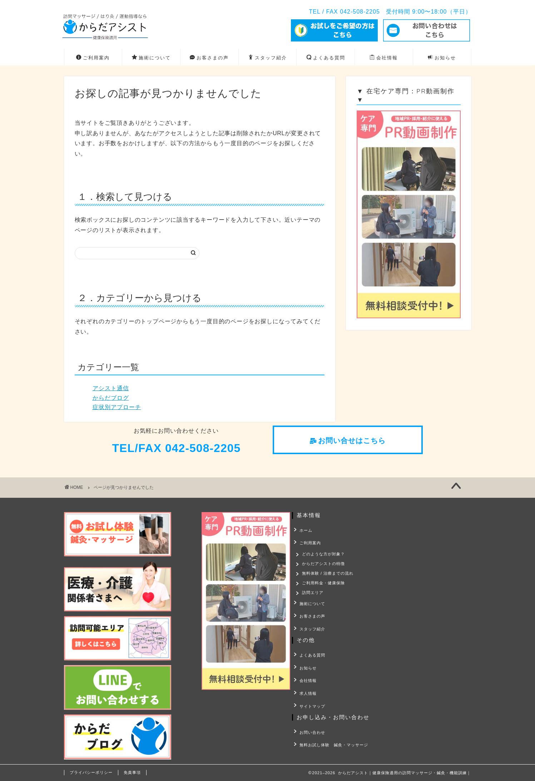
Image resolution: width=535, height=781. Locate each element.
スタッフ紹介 (267, 58)
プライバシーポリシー (91, 772)
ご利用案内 (93, 58)
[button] (348, 441)
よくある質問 (325, 58)
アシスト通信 (111, 388)
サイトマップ (310, 699)
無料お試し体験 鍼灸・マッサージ (331, 737)
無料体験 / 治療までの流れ (328, 573)
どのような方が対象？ (324, 551)
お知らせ (442, 58)
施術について (151, 58)
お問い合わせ (310, 725)
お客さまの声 (209, 58)
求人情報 (305, 688)
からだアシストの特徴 (324, 562)
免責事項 (132, 772)
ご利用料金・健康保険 (324, 585)
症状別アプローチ (117, 407)
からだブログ (111, 398)
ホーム (303, 529)
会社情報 (384, 58)
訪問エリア (313, 595)
